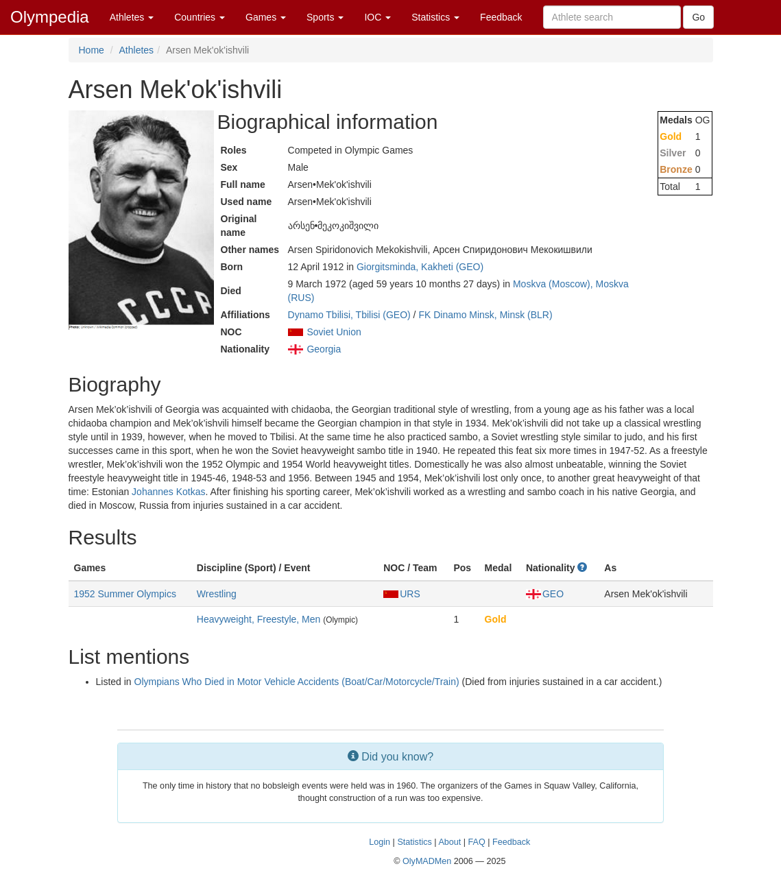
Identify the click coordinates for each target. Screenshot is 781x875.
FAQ (476, 842)
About (449, 842)
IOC (377, 17)
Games (265, 17)
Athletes (132, 17)
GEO (545, 593)
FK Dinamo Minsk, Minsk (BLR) (485, 314)
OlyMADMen (426, 861)
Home (91, 50)
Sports (325, 17)
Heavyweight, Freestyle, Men (259, 619)
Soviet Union (334, 331)
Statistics (435, 17)
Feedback (501, 17)
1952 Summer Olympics (125, 593)
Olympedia (49, 17)
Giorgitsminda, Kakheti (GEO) (420, 266)
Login (379, 842)
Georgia (324, 349)
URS (401, 593)
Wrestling (217, 593)
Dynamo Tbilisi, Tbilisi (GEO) (349, 314)
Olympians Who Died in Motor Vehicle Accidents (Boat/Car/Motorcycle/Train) (296, 681)
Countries (199, 17)
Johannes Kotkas (168, 491)
